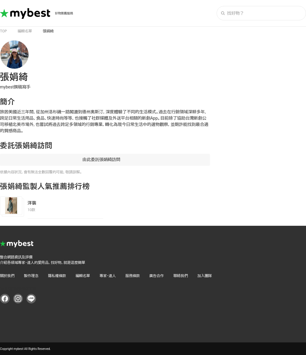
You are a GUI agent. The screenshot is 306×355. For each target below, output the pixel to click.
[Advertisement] (261, 77)
